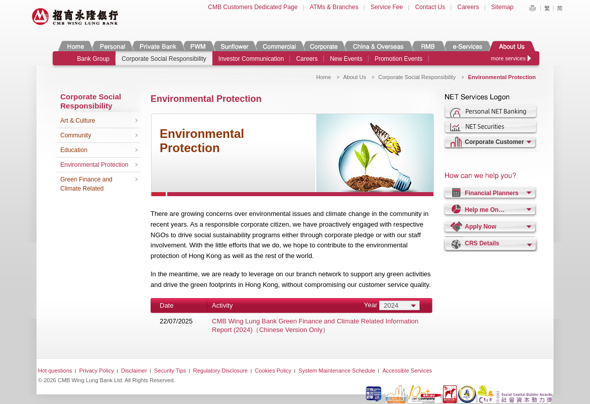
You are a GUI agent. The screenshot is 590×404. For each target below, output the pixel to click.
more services (508, 58)
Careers (468, 7)
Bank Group (93, 58)
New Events (346, 58)
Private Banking (157, 46)
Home (75, 46)
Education (73, 150)
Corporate (324, 46)
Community (75, 135)
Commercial (279, 46)
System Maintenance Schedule (337, 371)
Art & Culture (77, 120)
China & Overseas (378, 46)
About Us (511, 46)
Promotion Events (399, 58)
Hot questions (55, 371)
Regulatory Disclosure (220, 371)
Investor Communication (251, 58)
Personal (112, 46)
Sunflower (234, 46)
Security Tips (170, 371)
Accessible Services (407, 371)
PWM (198, 46)
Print (532, 8)
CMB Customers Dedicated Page (253, 7)
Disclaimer (134, 371)
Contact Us (430, 7)
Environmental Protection (94, 164)
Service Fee (387, 7)
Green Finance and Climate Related (86, 184)
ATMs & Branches (334, 7)
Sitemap (502, 7)
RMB (428, 46)
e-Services (467, 46)
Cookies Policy (273, 371)
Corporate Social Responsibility (164, 58)
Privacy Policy (96, 371)
